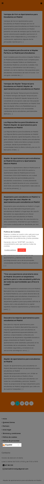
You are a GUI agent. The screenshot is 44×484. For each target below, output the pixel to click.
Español (7, 445)
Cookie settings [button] (10, 250)
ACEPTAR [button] (22, 250)
